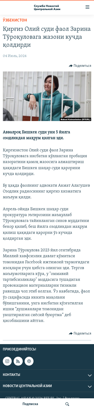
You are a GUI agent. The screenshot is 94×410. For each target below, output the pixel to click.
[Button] (80, 65)
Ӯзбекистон (15, 20)
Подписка (30, 404)
